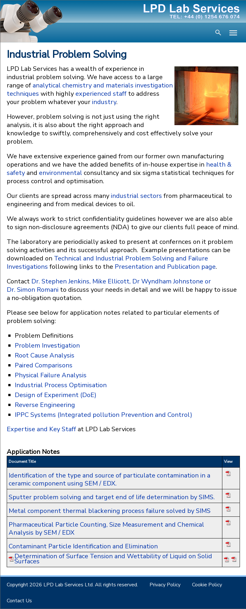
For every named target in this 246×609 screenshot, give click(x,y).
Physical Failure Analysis (51, 375)
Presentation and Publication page (165, 266)
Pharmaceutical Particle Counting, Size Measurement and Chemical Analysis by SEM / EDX (106, 528)
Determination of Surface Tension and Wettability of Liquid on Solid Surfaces (113, 559)
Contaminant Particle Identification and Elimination (83, 546)
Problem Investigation (47, 345)
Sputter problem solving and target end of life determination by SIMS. (112, 497)
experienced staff (101, 93)
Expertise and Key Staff (42, 429)
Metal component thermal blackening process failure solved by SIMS (110, 511)
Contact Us (19, 600)
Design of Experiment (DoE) (55, 395)
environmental (60, 173)
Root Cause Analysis (44, 355)
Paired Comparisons (44, 365)
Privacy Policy (165, 584)
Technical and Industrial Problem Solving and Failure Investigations (107, 262)
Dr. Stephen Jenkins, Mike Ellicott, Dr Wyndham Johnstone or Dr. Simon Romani (109, 285)
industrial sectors (136, 196)
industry (104, 102)
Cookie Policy (207, 584)
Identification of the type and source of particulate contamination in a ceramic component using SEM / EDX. (109, 479)
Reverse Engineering (45, 405)
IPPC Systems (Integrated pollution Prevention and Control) (103, 414)
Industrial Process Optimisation (61, 385)
